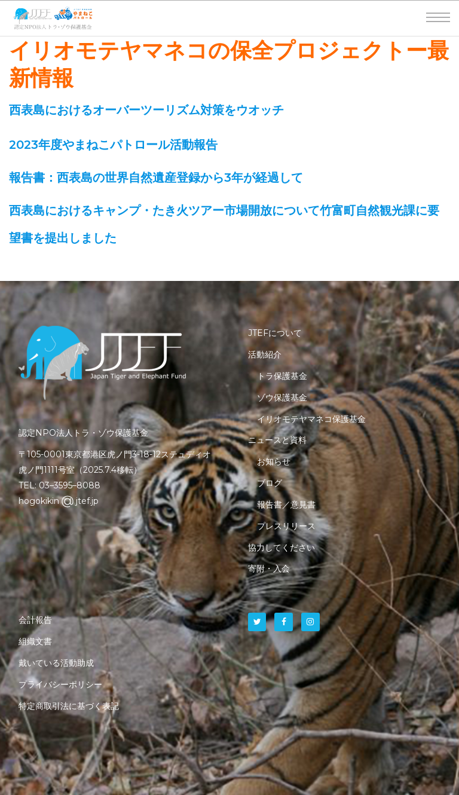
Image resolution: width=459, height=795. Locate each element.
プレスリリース (286, 526)
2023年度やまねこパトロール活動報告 (113, 144)
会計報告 (35, 619)
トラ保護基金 (282, 376)
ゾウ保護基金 (282, 397)
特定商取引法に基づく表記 (69, 706)
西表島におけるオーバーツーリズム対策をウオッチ (146, 110)
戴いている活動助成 (56, 663)
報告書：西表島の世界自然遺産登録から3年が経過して (156, 177)
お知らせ (273, 461)
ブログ (269, 483)
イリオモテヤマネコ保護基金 (311, 419)
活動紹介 (264, 354)
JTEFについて (275, 333)
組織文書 (35, 641)
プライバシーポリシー (60, 684)
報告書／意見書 (286, 504)
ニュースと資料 (277, 440)
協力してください (281, 547)
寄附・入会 (269, 568)
